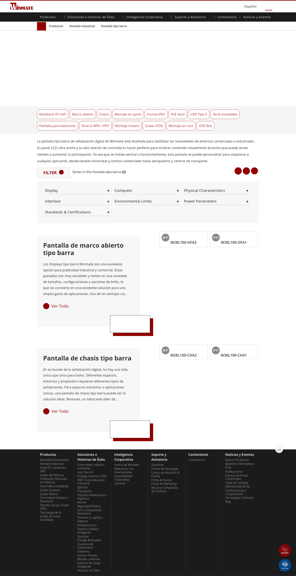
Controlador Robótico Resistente (54, 482)
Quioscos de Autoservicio (85, 528)
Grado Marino (49, 476)
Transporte (84, 473)
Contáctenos (227, 17)
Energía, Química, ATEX (92, 458)
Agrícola (82, 470)
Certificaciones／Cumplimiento (236, 474)
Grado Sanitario (50, 472)
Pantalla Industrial (82, 26)
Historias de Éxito (88, 553)
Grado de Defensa (52, 457)
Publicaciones (234, 454)
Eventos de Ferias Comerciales (236, 459)
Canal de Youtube (236, 465)
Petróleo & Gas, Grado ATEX (54, 489)
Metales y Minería (88, 541)
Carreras (119, 466)
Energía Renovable (89, 523)
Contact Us (44, 572)
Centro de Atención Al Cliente (165, 456)
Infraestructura (87, 508)
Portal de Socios (161, 462)
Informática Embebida (54, 468)
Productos (56, 26)
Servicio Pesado (87, 538)
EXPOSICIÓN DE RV (237, 469)
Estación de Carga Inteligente (88, 547)
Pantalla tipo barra (114, 26)
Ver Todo (60, 288)
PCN (228, 450)
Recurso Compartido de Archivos (164, 472)
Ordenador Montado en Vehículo (53, 463)
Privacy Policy (65, 572)
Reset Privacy (87, 572)
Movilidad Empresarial (54, 442)
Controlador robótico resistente (91, 449)
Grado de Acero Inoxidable (50, 500)
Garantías (157, 447)
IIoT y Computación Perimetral (89, 494)
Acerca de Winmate (126, 447)
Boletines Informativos (239, 446)
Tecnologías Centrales (239, 480)
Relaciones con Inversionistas (124, 453)
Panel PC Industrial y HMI (53, 451)
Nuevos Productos (237, 442)
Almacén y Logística (89, 500)
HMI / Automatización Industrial (91, 464)
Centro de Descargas (164, 451)
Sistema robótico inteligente (88, 513)
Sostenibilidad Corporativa (123, 460)
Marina (81, 485)
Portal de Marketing (164, 466)
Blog (228, 484)
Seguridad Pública (88, 489)
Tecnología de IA (50, 495)
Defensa (82, 504)
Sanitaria (83, 519)
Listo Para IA (85, 454)
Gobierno (83, 534)
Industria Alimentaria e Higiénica (91, 479)
